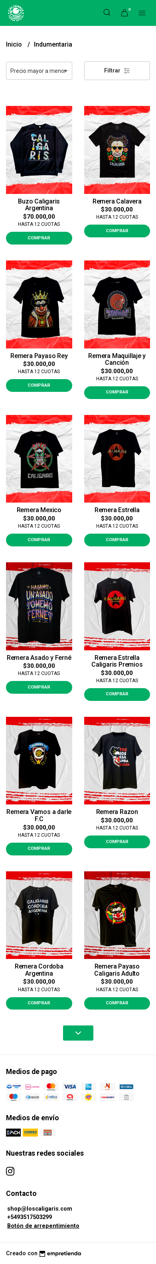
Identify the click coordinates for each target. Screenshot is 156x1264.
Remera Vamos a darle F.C (38, 815)
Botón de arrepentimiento (43, 1226)
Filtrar (117, 70)
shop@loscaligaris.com (39, 1208)
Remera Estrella (117, 510)
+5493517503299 (29, 1217)
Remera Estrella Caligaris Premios (116, 661)
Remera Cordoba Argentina (39, 970)
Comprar (39, 238)
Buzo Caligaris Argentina (39, 205)
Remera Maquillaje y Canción (117, 359)
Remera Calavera (117, 201)
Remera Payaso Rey (38, 356)
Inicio (15, 44)
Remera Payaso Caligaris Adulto (117, 970)
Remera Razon (117, 812)
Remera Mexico (39, 510)
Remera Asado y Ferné (39, 657)
